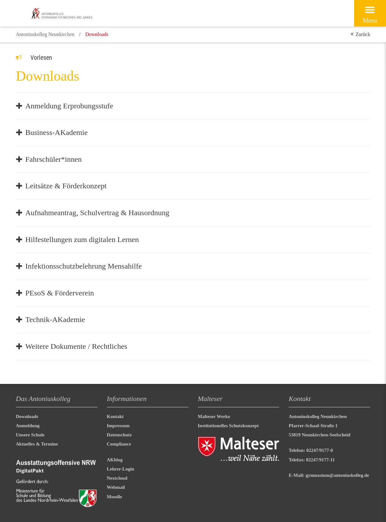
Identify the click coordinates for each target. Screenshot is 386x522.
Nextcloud (117, 478)
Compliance (119, 443)
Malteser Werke (214, 416)
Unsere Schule (30, 434)
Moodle (114, 496)
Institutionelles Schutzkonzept (228, 425)
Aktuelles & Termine (37, 443)
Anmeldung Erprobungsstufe (69, 106)
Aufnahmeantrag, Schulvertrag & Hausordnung (97, 213)
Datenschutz (119, 434)
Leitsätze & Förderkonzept (66, 186)
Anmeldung (28, 425)
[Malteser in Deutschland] (72, 13)
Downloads (27, 416)
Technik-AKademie (55, 319)
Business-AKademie (56, 132)
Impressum (118, 425)
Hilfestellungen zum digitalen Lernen (82, 239)
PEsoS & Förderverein (59, 293)
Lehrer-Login (120, 468)
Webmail (116, 487)
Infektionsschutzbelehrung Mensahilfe (83, 266)
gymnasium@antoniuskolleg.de (337, 475)
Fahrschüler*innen (53, 159)
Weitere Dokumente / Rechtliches (76, 346)
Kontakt (115, 416)
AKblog (115, 459)
